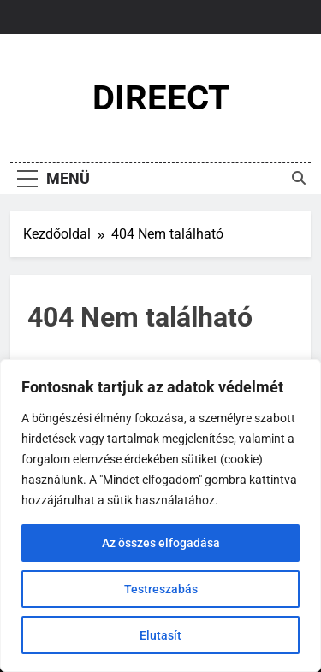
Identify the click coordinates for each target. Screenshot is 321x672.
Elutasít (160, 635)
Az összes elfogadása (161, 543)
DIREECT (160, 98)
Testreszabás (161, 589)
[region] (160, 515)
